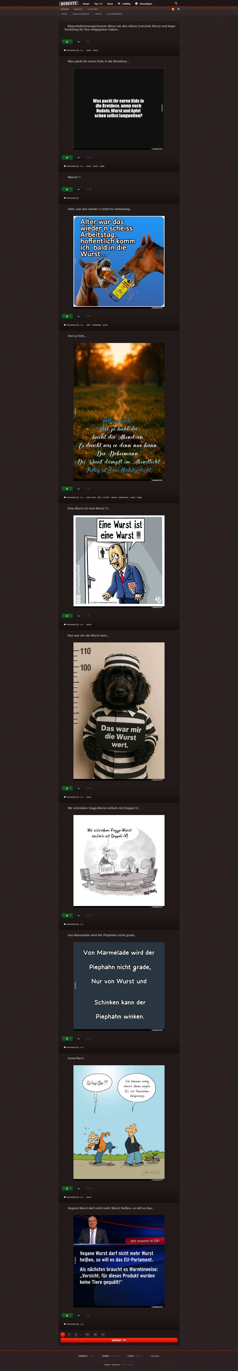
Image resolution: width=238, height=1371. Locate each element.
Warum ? (74, 177)
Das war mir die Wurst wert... (88, 635)
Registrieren (78, 9)
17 (103, 1334)
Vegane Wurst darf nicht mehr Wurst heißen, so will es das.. (111, 1208)
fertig (140, 497)
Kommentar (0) (71, 50)
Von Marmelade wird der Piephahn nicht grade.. (102, 935)
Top (98, 3)
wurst (96, 50)
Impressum (116, 1365)
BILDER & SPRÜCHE (80, 14)
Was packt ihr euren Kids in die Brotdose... (98, 61)
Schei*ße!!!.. (76, 1058)
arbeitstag (97, 325)
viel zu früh (91, 497)
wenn (89, 50)
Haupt (86, 3)
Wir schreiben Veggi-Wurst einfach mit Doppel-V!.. (104, 808)
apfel (102, 166)
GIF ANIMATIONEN (114, 14)
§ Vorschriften (93, 9)
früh (99, 497)
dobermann (123, 497)
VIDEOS (98, 14)
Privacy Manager (127, 1365)
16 (95, 1334)
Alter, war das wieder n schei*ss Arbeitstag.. (99, 209)
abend (114, 497)
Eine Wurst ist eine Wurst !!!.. (89, 508)
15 (87, 1334)
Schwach (78, 41)
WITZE (64, 14)
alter (88, 325)
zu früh (106, 497)
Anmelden (65, 9)
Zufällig (124, 3)
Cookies (107, 1365)
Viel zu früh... (77, 336)
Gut (67, 41)
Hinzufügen (143, 3)
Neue (110, 3)
